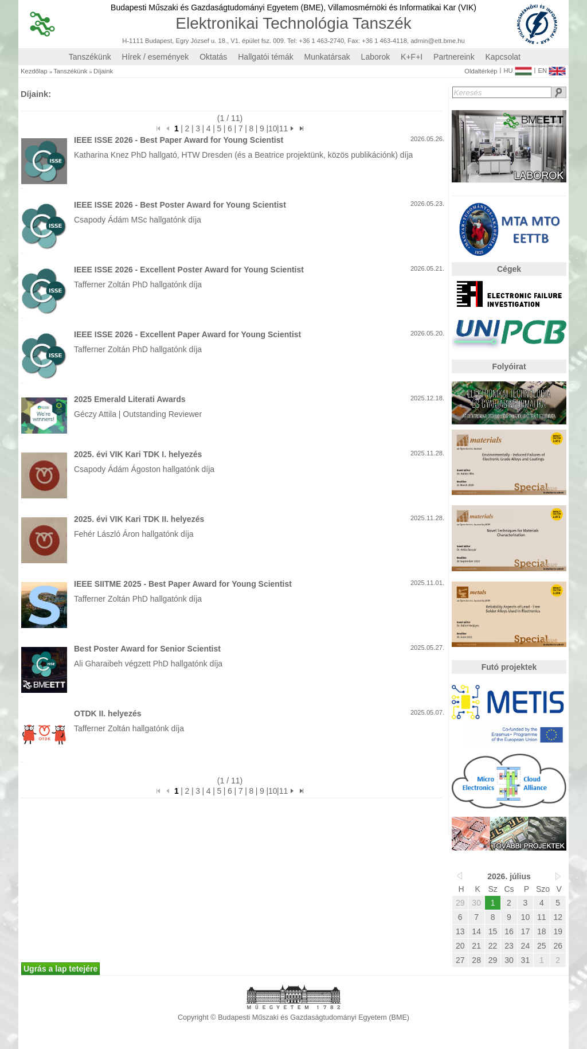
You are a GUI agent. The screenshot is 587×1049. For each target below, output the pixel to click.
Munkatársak (327, 56)
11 (283, 128)
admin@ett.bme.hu (437, 41)
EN (552, 68)
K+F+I (411, 56)
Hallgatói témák (266, 56)
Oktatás (213, 56)
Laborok (375, 56)
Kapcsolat (503, 56)
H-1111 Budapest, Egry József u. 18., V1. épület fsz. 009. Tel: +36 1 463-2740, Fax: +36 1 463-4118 (264, 41)
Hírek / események (155, 56)
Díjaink (103, 71)
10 (272, 128)
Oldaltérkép (480, 71)
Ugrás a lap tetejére (60, 968)
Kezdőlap (34, 71)
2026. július (508, 876)
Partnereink (454, 56)
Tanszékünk (90, 56)
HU (517, 68)
